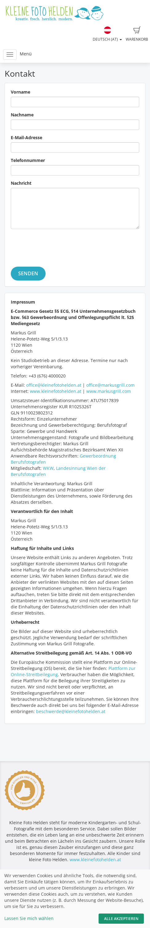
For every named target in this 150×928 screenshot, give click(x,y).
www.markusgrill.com (108, 391)
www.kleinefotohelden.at (55, 391)
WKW (48, 468)
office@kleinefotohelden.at (53, 385)
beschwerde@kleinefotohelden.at (70, 711)
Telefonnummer (28, 160)
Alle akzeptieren (121, 918)
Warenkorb (137, 34)
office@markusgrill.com (110, 385)
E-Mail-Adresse (26, 137)
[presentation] (57, 246)
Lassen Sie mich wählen (29, 918)
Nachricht (21, 183)
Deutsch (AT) (107, 34)
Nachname (22, 115)
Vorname (20, 92)
